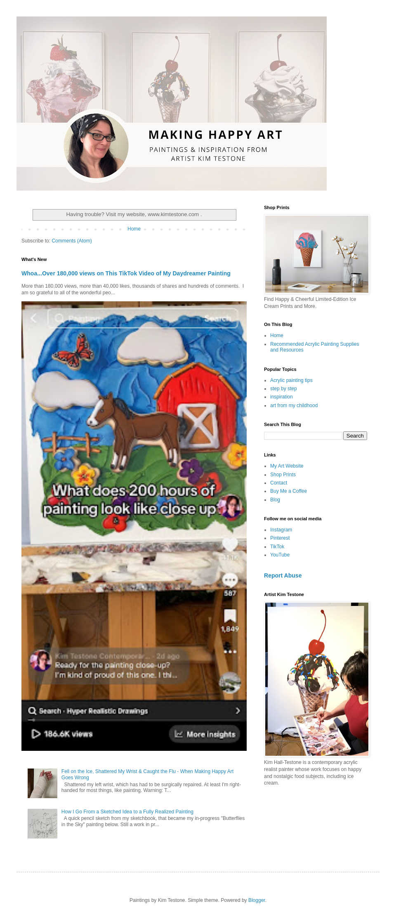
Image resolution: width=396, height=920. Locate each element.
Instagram (281, 530)
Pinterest (280, 538)
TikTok (277, 547)
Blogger (256, 900)
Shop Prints (283, 474)
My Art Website (286, 466)
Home (134, 229)
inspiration (281, 397)
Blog (275, 500)
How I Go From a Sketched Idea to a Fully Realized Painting (127, 812)
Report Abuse (283, 575)
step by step (283, 388)
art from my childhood (294, 405)
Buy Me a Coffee (288, 491)
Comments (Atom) (72, 241)
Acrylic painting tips (291, 380)
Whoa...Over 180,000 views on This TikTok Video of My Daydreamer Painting (126, 273)
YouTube (280, 555)
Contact (278, 483)
